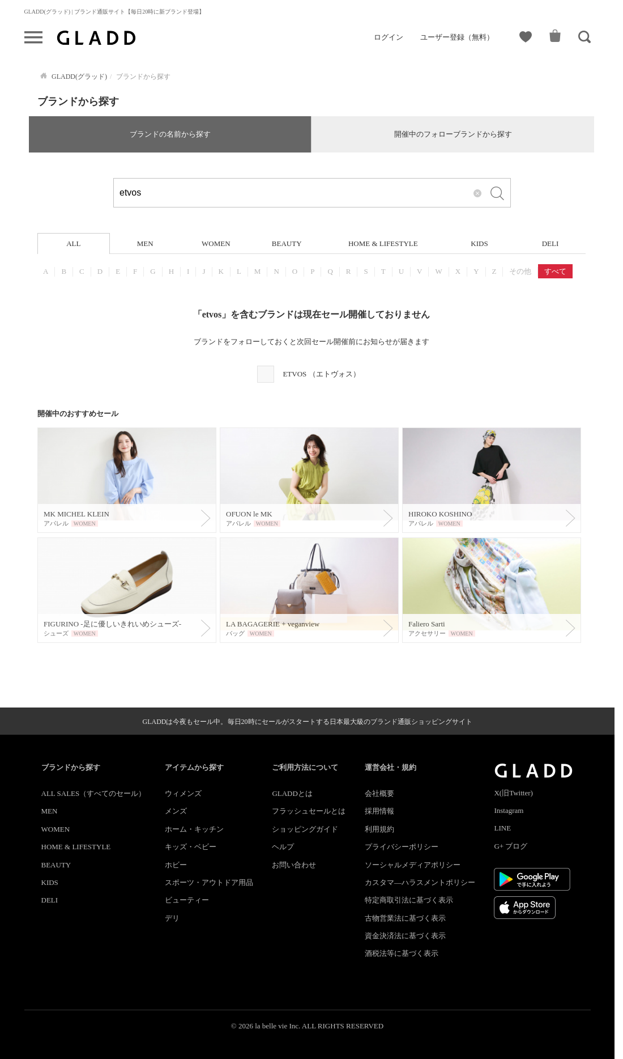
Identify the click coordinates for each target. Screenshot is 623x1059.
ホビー (176, 865)
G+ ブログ (510, 846)
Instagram (508, 810)
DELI (550, 243)
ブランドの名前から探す (170, 134)
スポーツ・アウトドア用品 (209, 882)
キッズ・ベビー (190, 846)
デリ (172, 918)
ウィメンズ (183, 793)
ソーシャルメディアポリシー (412, 865)
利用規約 (379, 829)
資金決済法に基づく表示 (405, 935)
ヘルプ (283, 846)
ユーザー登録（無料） (457, 37)
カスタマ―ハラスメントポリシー (420, 882)
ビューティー (187, 900)
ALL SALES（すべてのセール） (93, 793)
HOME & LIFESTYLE (383, 243)
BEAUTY (287, 243)
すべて (555, 271)
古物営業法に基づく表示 (405, 918)
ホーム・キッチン (194, 829)
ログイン (388, 37)
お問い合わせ (294, 865)
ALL (73, 243)
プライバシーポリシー (401, 846)
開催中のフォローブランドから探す (453, 134)
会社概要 (379, 793)
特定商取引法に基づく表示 (409, 900)
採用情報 (379, 811)
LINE (502, 828)
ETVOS (321, 374)
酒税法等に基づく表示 (401, 953)
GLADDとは (292, 793)
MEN (145, 243)
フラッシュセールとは (308, 811)
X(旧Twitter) (513, 793)
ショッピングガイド (305, 829)
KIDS (479, 243)
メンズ (176, 811)
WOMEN (216, 243)
